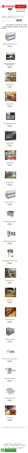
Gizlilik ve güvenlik (15, 445)
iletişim (23, 445)
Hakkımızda (11, 16)
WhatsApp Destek (10, 449)
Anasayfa (3, 16)
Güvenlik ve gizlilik (6, 17)
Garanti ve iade (19, 16)
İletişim (14, 17)
